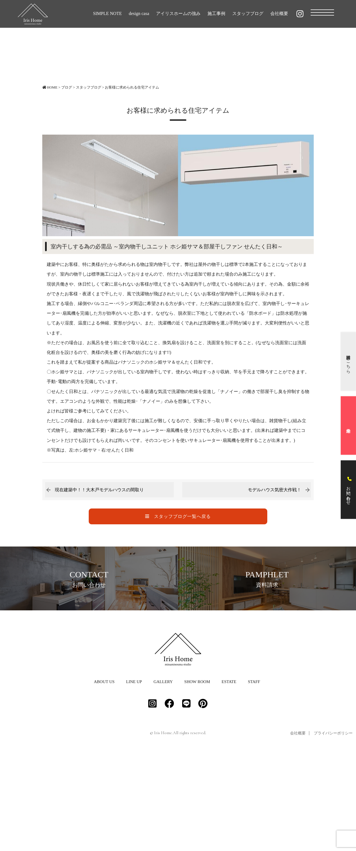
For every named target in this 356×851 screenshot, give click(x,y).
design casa (139, 13)
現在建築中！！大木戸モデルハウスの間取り (99, 489)
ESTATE (229, 778)
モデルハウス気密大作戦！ (274, 489)
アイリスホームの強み (178, 13)
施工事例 (216, 13)
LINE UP (134, 778)
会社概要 (279, 13)
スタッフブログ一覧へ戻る (178, 516)
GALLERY (163, 778)
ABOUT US (104, 778)
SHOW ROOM (197, 778)
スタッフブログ (247, 13)
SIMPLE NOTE (107, 13)
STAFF (254, 778)
